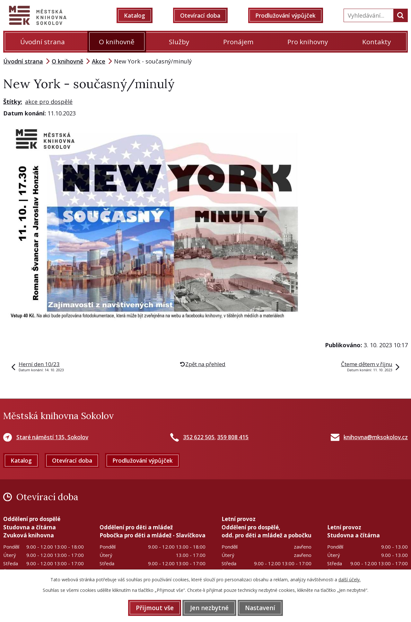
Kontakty (376, 41)
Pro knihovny (307, 41)
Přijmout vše (152, 607)
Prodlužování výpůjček (288, 15)
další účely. (349, 579)
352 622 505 (198, 437)
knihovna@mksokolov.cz (376, 437)
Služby (179, 41)
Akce (98, 61)
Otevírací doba (202, 15)
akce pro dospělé (49, 101)
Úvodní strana (42, 41)
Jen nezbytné (209, 607)
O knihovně (117, 41)
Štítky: (12, 101)
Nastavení (263, 607)
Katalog (137, 15)
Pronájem (238, 41)
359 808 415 (233, 437)
